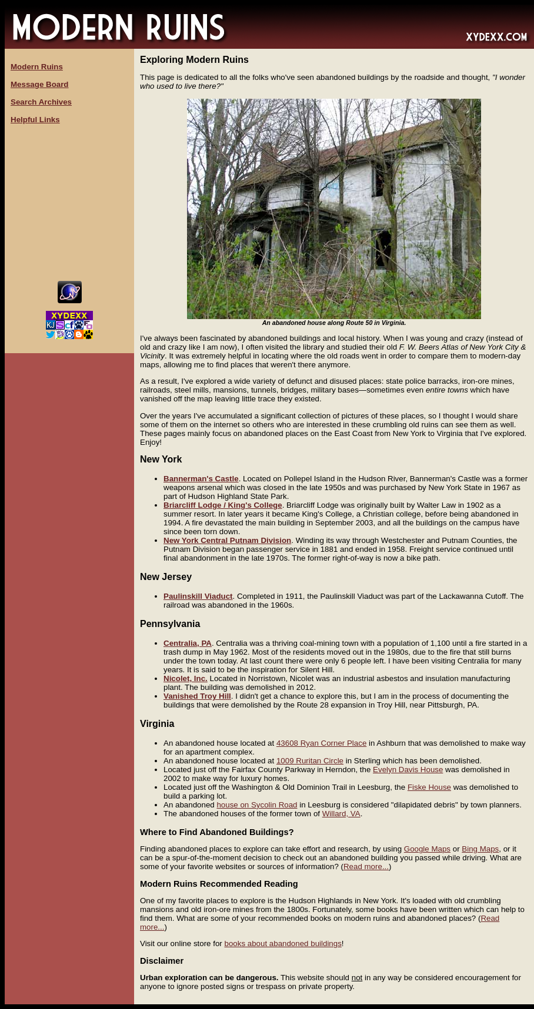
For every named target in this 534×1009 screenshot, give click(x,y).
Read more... (366, 866)
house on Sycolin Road (256, 804)
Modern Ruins (37, 66)
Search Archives (41, 102)
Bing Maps (480, 848)
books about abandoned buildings (282, 943)
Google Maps (427, 848)
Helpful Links (35, 119)
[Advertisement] (69, 202)
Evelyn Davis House (408, 769)
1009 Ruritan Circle (309, 760)
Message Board (40, 84)
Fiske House (429, 787)
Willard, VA (341, 813)
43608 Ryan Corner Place (321, 743)
